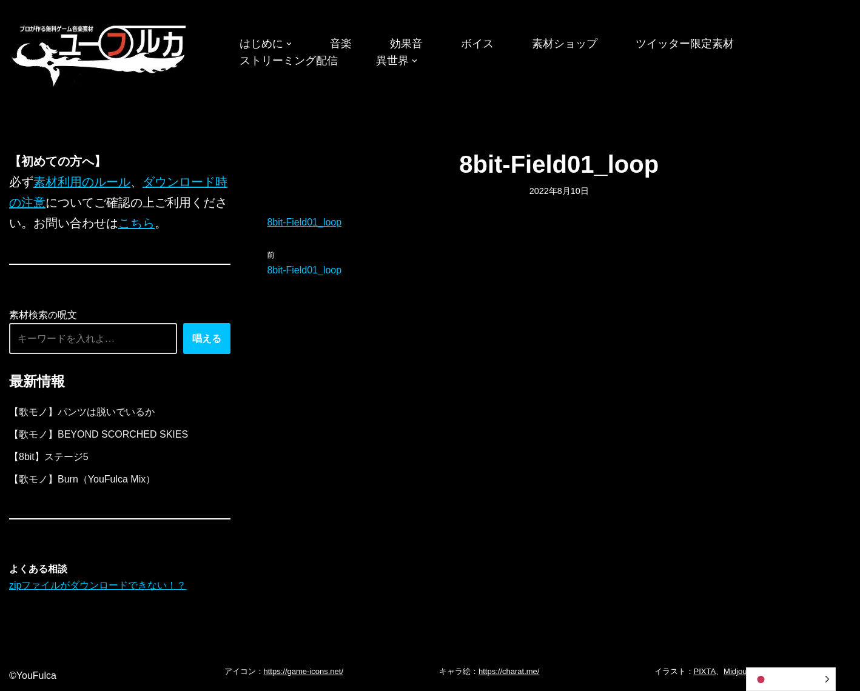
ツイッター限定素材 (685, 44)
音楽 (341, 44)
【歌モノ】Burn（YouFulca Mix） (82, 479)
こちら (136, 223)
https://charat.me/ (509, 671)
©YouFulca (32, 675)
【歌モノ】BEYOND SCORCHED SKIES (98, 434)
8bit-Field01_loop (304, 222)
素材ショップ (564, 44)
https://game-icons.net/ (304, 671)
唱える (206, 338)
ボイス (477, 44)
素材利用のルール (81, 182)
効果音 (406, 44)
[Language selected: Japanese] (791, 679)
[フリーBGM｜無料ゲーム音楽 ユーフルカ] (100, 53)
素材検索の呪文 (43, 315)
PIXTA (705, 671)
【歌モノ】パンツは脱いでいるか (82, 412)
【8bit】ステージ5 (49, 457)
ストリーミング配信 (289, 61)
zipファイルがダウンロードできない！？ (97, 585)
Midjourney (743, 671)
